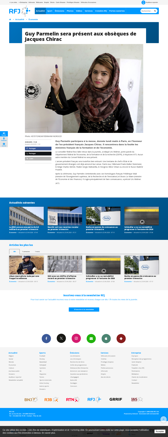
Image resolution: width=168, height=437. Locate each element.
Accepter (160, 431)
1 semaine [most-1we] (26, 251)
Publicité (135, 365)
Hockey (42, 359)
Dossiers (12, 374)
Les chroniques (75, 359)
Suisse (11, 359)
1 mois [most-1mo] (37, 251)
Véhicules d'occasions (88, 2)
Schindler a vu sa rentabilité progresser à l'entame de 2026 (138, 228)
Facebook (46, 338)
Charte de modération (139, 377)
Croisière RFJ (101, 11)
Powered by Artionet (131, 414)
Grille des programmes (78, 365)
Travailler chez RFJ (138, 368)
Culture (11, 368)
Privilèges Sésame (73, 2)
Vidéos (79, 11)
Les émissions (75, 356)
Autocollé (73, 380)
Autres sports (44, 386)
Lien (30, 159)
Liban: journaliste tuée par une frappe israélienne (24, 277)
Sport (49, 11)
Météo (103, 365)
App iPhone (106, 338)
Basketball (43, 362)
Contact (134, 380)
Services (89, 11)
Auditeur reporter (15, 377)
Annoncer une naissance (79, 371)
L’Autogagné (74, 377)
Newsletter (135, 383)
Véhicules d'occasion (108, 356)
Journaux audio (14, 371)
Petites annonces (107, 368)
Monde (11, 362)
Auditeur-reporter (149, 2)
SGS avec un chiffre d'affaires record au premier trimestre (62, 277)
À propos (135, 356)
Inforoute (32, 2)
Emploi (46, 2)
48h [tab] (14, 251)
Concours (73, 386)
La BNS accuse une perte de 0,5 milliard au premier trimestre (24, 228)
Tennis (42, 377)
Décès (52, 2)
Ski (40, 371)
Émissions (59, 11)
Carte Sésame (60, 2)
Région (11, 356)
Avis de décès (105, 377)
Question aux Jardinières (79, 374)
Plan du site (37, 416)
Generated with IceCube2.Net (149, 414)
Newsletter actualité (16, 380)
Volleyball (43, 365)
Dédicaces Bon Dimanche (79, 368)
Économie (33, 19)
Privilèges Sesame (107, 362)
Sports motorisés (45, 380)
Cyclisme (43, 368)
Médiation (135, 374)
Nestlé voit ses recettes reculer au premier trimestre (63, 228)
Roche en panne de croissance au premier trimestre (102, 228)
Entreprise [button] (23, 2)
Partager (31, 148)
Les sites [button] (13, 2)
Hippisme (43, 374)
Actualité (40, 11)
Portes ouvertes (117, 11)
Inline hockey (44, 383)
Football (42, 356)
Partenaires (136, 371)
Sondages (73, 383)
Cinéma (103, 359)
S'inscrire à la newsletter (84, 309)
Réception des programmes (141, 359)
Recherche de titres (77, 362)
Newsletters (91, 338)
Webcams (39, 2)
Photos (70, 11)
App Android (121, 338)
